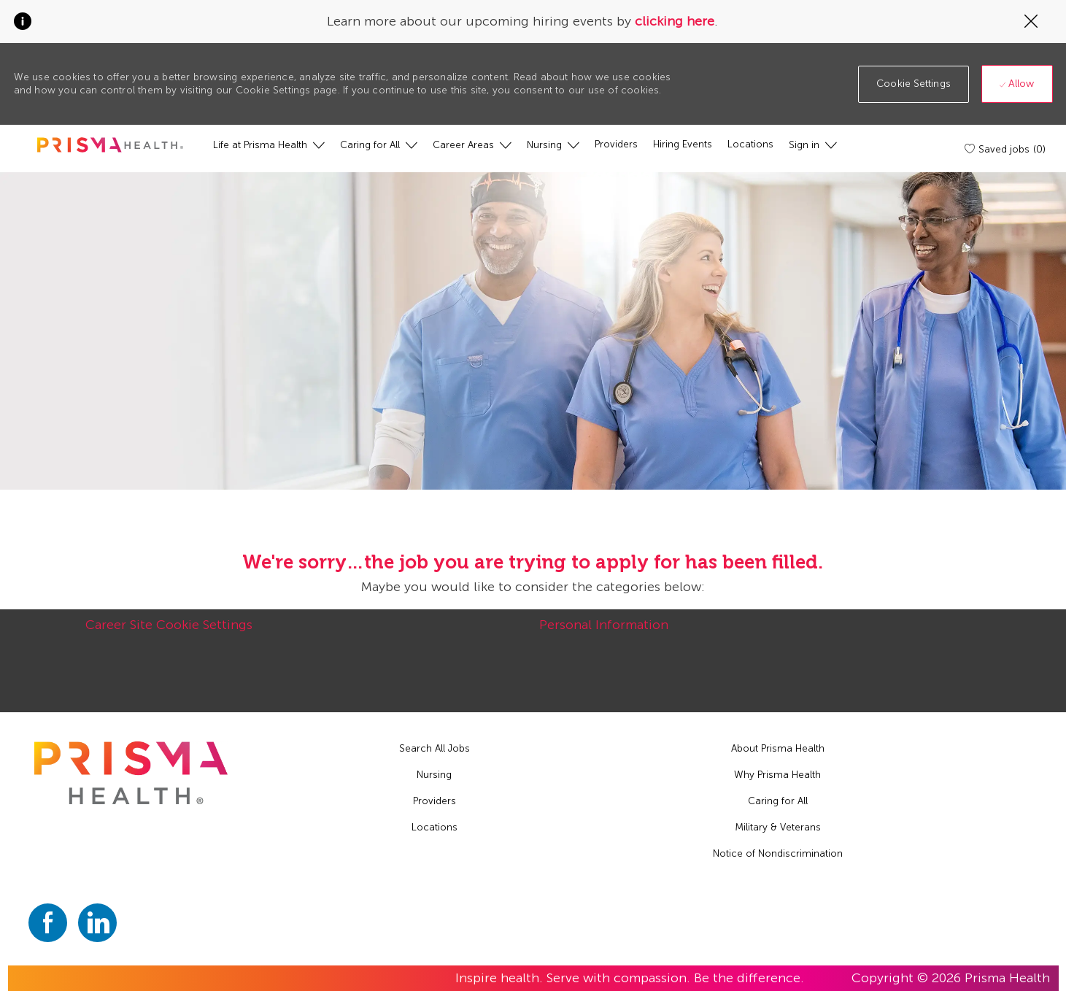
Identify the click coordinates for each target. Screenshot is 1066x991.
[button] (913, 84)
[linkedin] (97, 922)
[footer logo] (130, 773)
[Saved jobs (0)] (1006, 149)
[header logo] (110, 145)
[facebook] (47, 922)
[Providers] (616, 144)
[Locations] (750, 144)
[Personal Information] (603, 632)
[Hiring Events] (682, 144)
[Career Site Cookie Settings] (168, 632)
